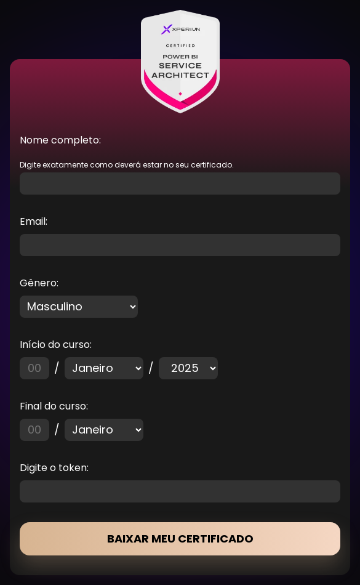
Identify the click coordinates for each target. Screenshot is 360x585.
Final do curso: (54, 406)
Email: (33, 221)
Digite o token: (54, 468)
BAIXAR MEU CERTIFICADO (180, 538)
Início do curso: (56, 344)
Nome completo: (60, 140)
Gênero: (39, 283)
